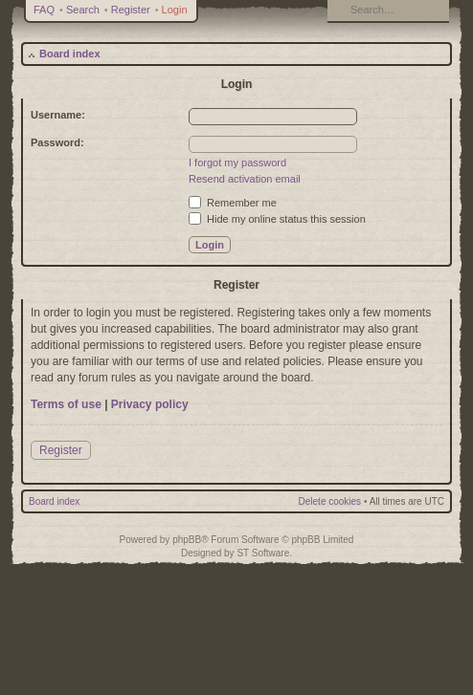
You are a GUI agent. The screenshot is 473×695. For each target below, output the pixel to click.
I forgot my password (237, 162)
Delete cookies (330, 501)
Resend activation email (245, 179)
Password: (57, 142)
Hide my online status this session (277, 219)
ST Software (262, 553)
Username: (58, 114)
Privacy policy (150, 404)
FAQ (44, 9)
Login (175, 9)
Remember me (233, 202)
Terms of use (66, 404)
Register (130, 9)
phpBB (186, 539)
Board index (70, 53)
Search (83, 9)
